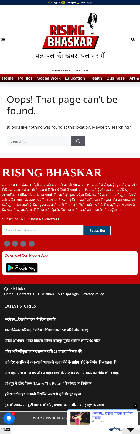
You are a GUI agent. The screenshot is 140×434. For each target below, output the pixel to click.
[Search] (78, 141)
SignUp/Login (68, 294)
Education (75, 78)
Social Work (49, 78)
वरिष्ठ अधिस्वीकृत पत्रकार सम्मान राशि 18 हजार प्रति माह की (43, 351)
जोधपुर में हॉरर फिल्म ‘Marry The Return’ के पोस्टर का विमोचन (48, 383)
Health (96, 78)
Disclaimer (46, 294)
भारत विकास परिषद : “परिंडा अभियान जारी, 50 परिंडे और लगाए (46, 330)
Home (8, 78)
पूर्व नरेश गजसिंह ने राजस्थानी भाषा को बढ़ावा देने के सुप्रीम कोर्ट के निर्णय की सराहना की (60, 362)
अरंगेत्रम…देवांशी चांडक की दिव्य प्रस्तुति (30, 319)
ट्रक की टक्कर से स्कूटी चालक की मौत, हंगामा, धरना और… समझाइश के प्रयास (54, 404)
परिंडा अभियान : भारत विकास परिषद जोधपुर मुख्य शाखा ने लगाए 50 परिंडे (53, 340)
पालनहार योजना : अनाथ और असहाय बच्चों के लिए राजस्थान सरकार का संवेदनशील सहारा (62, 373)
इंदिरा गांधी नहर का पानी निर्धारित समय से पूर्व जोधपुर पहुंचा (43, 394)
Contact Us (25, 294)
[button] (133, 39)
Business (116, 78)
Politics (25, 78)
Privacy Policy (93, 294)
